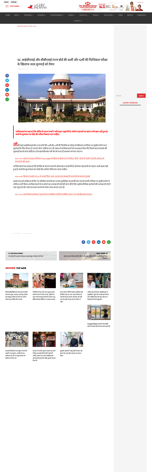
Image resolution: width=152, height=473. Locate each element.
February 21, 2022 (23, 69)
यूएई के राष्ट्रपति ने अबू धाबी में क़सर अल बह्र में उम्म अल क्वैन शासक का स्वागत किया (71, 353)
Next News (101, 253)
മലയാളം (14, 2)
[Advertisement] (64, 42)
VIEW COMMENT (27, 233)
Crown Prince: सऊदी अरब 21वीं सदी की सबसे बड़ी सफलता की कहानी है (98, 325)
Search (141, 96)
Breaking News (22, 26)
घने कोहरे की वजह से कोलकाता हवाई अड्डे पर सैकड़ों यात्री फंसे (25, 256)
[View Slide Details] (111, 6)
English (6, 2)
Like (33, 69)
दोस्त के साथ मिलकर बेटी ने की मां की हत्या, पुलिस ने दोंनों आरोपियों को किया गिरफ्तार (85, 257)
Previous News (16, 253)
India (34, 26)
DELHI (30, 26)
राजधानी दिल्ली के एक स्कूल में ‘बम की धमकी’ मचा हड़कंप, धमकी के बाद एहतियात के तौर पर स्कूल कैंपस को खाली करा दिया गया (16, 354)
